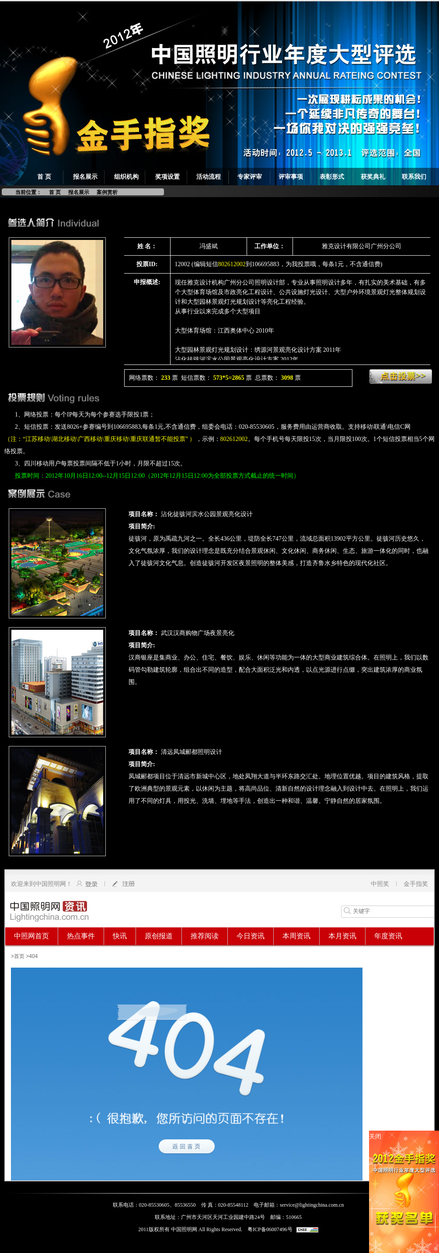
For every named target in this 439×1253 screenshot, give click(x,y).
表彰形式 (332, 177)
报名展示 (85, 177)
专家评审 (249, 177)
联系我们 (414, 177)
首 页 (44, 177)
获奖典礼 (373, 177)
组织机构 (126, 177)
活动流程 (208, 177)
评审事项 (291, 177)
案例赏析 (107, 192)
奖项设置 (167, 177)
